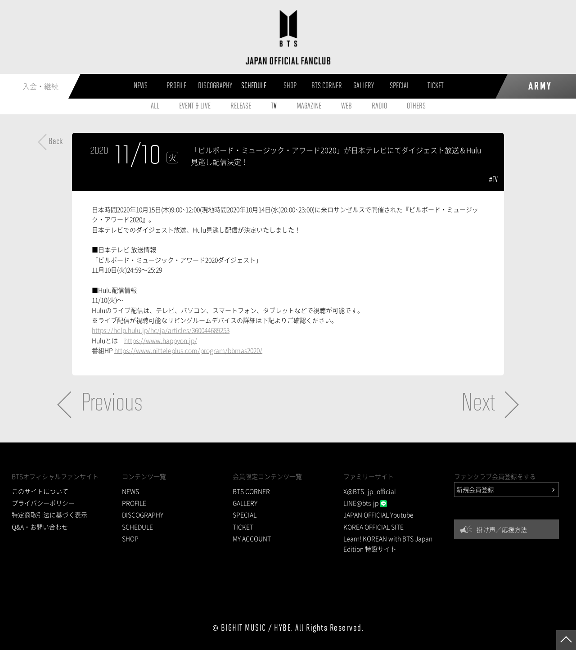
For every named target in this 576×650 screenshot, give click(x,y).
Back (56, 141)
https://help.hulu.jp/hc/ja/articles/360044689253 (161, 329)
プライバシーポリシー (43, 502)
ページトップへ (566, 640)
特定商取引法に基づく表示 (49, 514)
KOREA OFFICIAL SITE (373, 526)
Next (478, 404)
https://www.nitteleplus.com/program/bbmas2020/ (188, 350)
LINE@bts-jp (365, 502)
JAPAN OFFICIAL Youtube (378, 514)
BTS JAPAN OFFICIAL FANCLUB (288, 37)
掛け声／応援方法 (502, 529)
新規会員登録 (475, 489)
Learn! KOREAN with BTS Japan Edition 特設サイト (387, 543)
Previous (112, 404)
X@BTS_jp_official (369, 491)
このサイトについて (40, 491)
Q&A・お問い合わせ (40, 526)
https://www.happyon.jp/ (160, 340)
